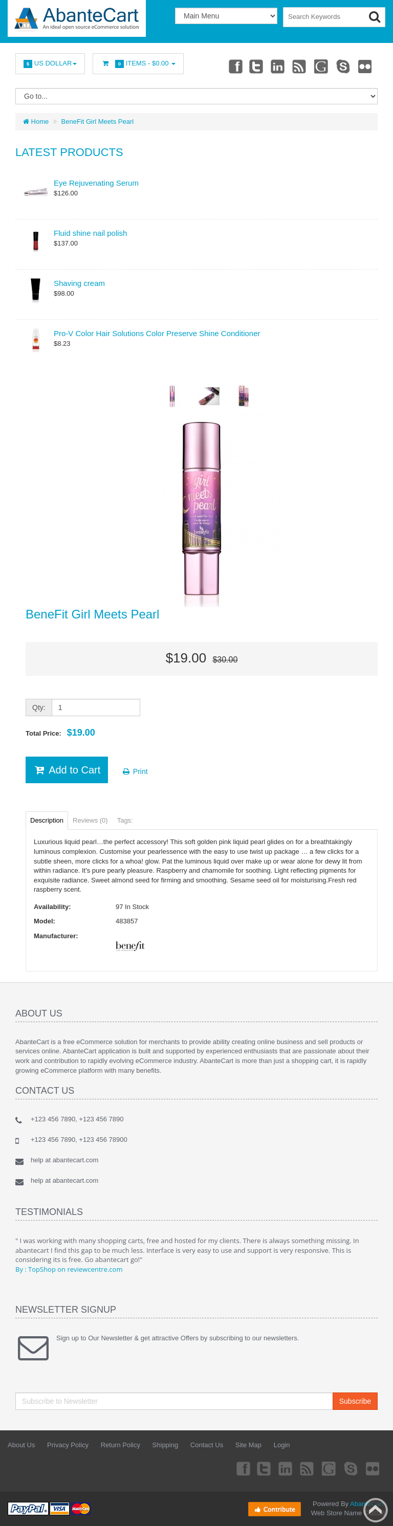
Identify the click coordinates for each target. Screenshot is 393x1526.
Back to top (375, 1510)
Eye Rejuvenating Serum (96, 183)
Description (46, 820)
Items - (138, 63)
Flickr (364, 66)
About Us (21, 1445)
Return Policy (120, 1445)
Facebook (227, 66)
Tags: (125, 820)
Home (36, 121)
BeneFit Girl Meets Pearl (97, 121)
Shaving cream (79, 283)
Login (282, 1445)
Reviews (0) (90, 820)
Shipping (165, 1445)
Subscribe (355, 1401)
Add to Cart (66, 770)
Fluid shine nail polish (90, 233)
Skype (341, 66)
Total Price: (60, 732)
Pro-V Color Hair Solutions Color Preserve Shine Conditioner (157, 333)
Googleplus (318, 66)
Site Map (248, 1445)
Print (135, 771)
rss (295, 66)
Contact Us (206, 1445)
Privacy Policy (68, 1445)
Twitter (250, 66)
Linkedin (273, 66)
